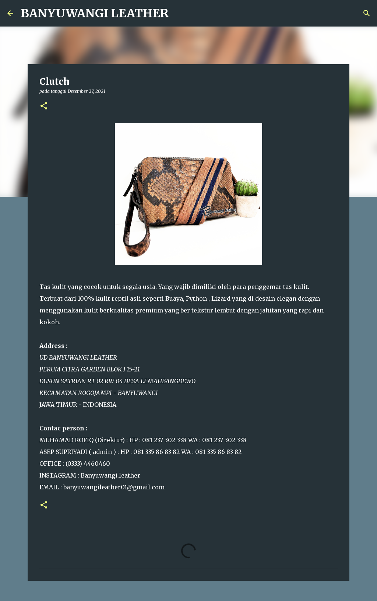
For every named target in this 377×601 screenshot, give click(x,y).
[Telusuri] (366, 13)
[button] (43, 106)
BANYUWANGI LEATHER (95, 13)
